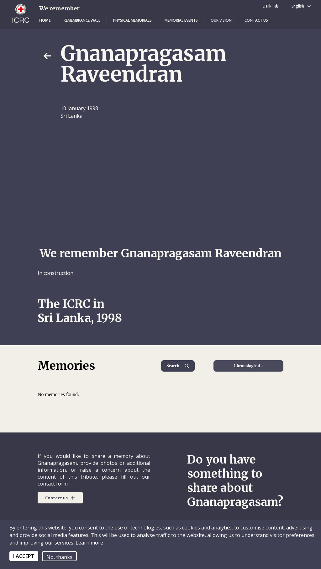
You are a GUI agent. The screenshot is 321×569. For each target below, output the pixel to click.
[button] (45, 20)
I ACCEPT (23, 556)
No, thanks (59, 557)
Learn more (88, 542)
